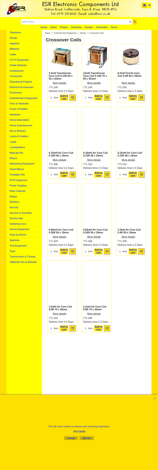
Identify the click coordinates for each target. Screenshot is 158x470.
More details (59, 99)
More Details (79, 431)
